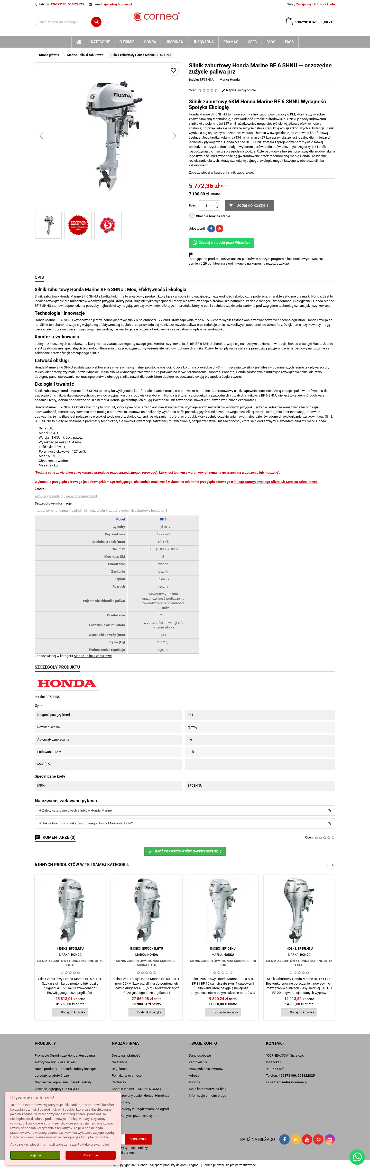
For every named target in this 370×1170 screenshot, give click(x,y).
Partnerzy (119, 1082)
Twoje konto (203, 1043)
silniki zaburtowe (240, 172)
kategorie (100, 42)
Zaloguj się (303, 4)
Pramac (230, 42)
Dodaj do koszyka (249, 205)
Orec (252, 42)
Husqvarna (203, 42)
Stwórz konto (326, 4)
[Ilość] (206, 205)
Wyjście (35, 1155)
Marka (224, 80)
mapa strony (121, 1102)
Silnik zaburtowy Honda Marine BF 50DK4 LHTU (146, 963)
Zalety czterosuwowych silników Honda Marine (75, 810)
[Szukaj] (68, 22)
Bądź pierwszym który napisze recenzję (185, 851)
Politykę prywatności (93, 1144)
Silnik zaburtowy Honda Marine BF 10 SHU (223, 963)
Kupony (194, 1082)
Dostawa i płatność (126, 1055)
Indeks (194, 80)
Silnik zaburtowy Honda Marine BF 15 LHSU (299, 963)
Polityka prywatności (127, 1075)
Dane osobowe (200, 1055)
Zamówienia (198, 1062)
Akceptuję (90, 1155)
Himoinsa (174, 42)
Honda (150, 42)
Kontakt (275, 1043)
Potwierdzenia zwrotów (206, 1069)
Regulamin (119, 1069)
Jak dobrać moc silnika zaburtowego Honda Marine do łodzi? (86, 823)
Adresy (194, 1075)
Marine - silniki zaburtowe (93, 656)
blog (270, 42)
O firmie (126, 42)
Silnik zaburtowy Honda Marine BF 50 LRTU (70, 963)
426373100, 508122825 (67, 4)
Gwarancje (119, 1062)
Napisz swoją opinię (238, 90)
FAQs (289, 42)
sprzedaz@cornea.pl (118, 4)
